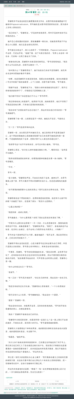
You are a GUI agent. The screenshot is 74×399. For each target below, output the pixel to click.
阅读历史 (62, 1)
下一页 (56, 381)
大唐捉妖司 (17, 388)
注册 (69, 1)
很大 (48, 9)
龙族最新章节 (54, 392)
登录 (66, 1)
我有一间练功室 (57, 388)
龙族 (15, 5)
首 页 (10, 1)
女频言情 (10, 5)
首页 (6, 5)
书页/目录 (37, 381)
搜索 (23, 1)
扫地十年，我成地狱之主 (27, 388)
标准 (45, 9)
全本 (19, 1)
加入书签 (37, 14)
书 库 (14, 1)
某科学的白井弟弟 (21, 389)
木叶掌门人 (49, 388)
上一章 (17, 381)
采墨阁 (6, 2)
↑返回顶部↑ (9, 377)
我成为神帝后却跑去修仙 (40, 388)
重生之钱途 (64, 388)
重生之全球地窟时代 (32, 389)
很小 (42, 9)
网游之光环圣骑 (42, 389)
